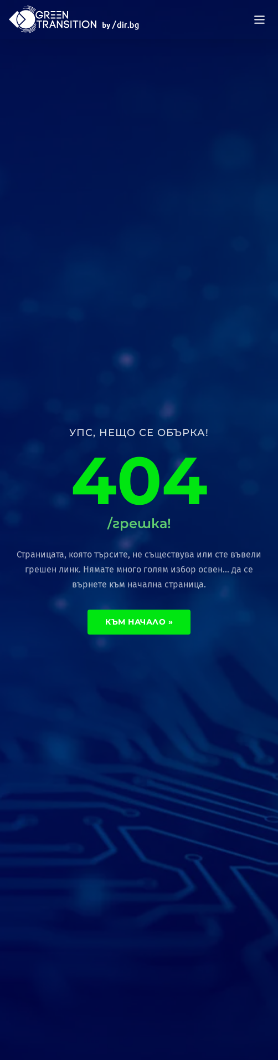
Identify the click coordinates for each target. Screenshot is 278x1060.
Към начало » (139, 622)
